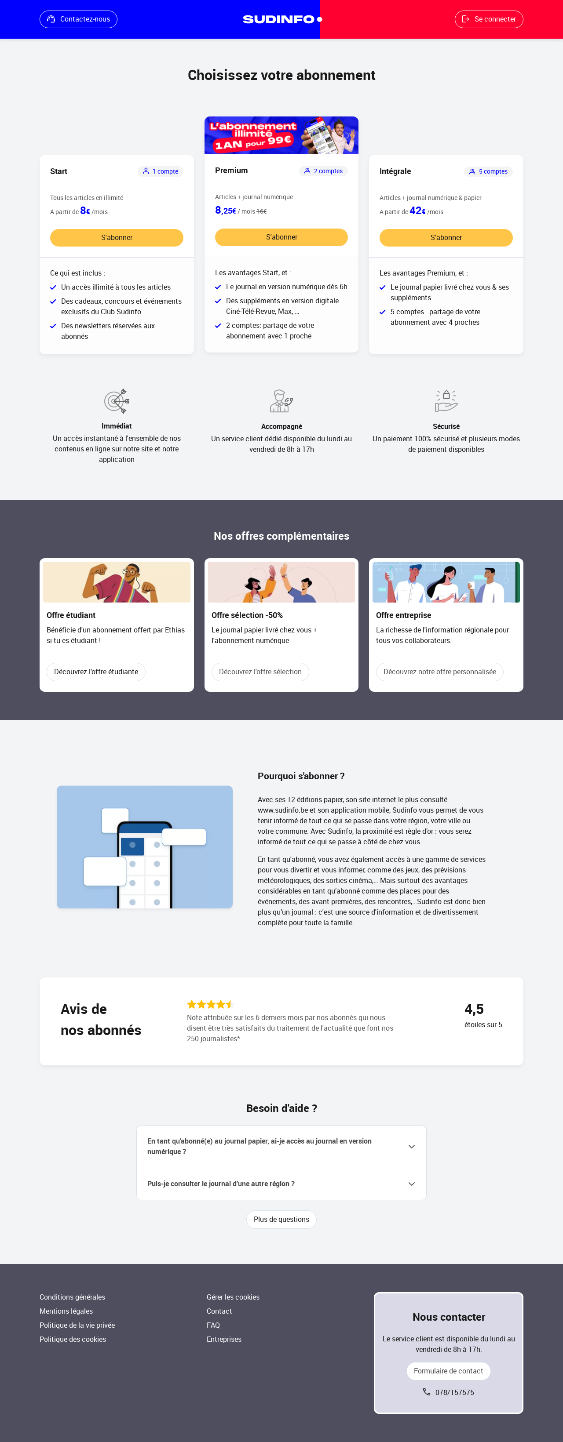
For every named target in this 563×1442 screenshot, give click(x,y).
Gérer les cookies (233, 1297)
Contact (219, 1311)
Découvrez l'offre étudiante (96, 672)
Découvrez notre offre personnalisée (440, 672)
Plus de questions (281, 1219)
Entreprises (224, 1339)
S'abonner (116, 237)
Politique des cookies (73, 1339)
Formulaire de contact (448, 1371)
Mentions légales (66, 1311)
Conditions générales (72, 1297)
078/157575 (454, 1392)
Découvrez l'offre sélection (260, 672)
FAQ (213, 1325)
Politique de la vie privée (77, 1325)
